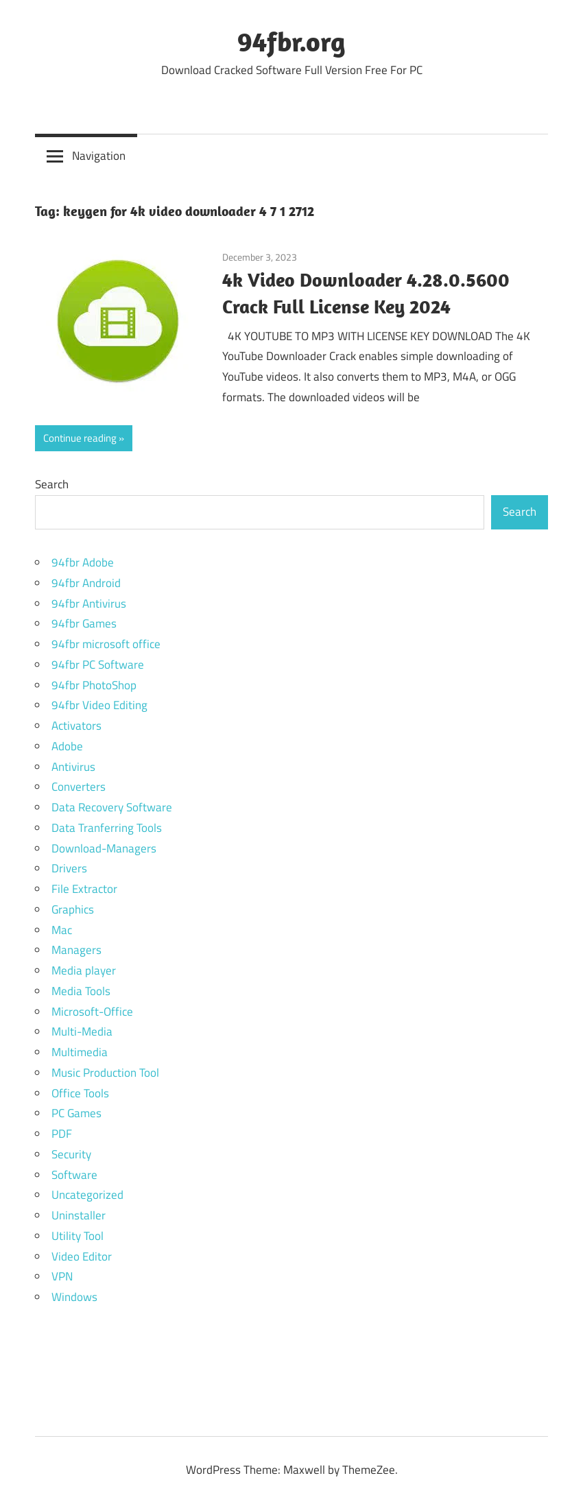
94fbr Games (84, 623)
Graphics (72, 909)
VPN (62, 1276)
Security (71, 1154)
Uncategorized (87, 1195)
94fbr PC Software (97, 664)
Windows (74, 1297)
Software (74, 1175)
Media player (83, 970)
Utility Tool (77, 1236)
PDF (61, 1134)
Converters (78, 787)
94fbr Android (86, 583)
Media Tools (80, 991)
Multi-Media (81, 1031)
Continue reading (80, 438)
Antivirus (73, 767)
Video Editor (81, 1256)
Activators (76, 726)
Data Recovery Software (111, 807)
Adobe (67, 746)
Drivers (69, 868)
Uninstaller (78, 1215)
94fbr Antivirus (88, 603)
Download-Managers (103, 848)
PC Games (76, 1113)
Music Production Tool (105, 1073)
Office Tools (80, 1093)
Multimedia (79, 1052)
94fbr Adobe (82, 562)
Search (52, 484)
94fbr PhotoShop (93, 685)
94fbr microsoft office (105, 644)
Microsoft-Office (92, 1011)
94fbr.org (291, 41)
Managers (76, 950)
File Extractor (84, 889)
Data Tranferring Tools (106, 828)
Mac (61, 930)
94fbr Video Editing (99, 705)
